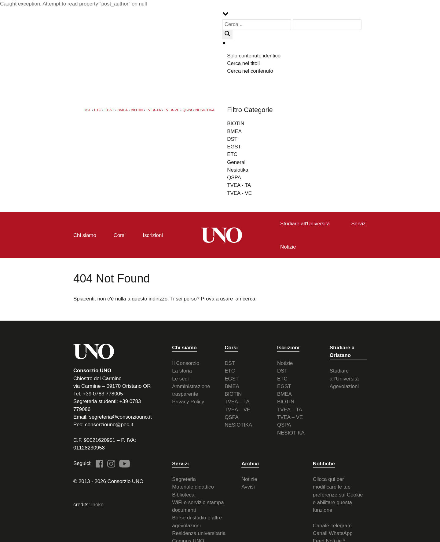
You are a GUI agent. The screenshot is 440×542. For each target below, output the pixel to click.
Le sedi (180, 378)
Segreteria (184, 479)
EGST (109, 109)
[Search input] (256, 24)
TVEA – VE (237, 409)
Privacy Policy (188, 401)
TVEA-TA (153, 109)
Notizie (285, 363)
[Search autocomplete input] (327, 24)
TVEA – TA (237, 401)
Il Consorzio (185, 363)
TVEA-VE (171, 109)
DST (87, 109)
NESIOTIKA (205, 109)
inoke (97, 504)
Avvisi (248, 486)
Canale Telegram (332, 525)
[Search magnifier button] (227, 34)
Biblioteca (183, 494)
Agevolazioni (344, 386)
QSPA (187, 109)
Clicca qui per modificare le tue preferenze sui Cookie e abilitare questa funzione (338, 494)
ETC (97, 109)
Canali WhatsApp (333, 533)
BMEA (123, 109)
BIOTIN (137, 109)
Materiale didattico (193, 486)
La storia (182, 370)
